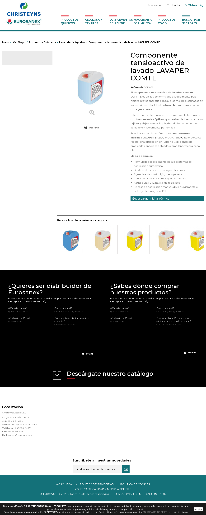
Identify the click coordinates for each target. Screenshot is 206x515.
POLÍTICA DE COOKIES (155, 512)
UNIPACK (13, 217)
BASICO (159, 137)
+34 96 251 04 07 (22, 442)
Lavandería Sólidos (18, 127)
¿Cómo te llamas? (17, 322)
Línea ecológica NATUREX (22, 182)
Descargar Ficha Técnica (150, 198)
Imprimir (94, 127)
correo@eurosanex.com (21, 449)
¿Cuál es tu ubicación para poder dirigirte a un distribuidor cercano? (173, 334)
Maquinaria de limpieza (143, 21)
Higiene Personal (17, 107)
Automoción (15, 82)
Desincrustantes (16, 97)
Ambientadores (16, 77)
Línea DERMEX (16, 177)
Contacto (173, 5)
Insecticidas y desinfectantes (23, 112)
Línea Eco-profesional (19, 187)
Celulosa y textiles (93, 21)
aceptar (198, 509)
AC (181, 137)
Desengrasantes (17, 92)
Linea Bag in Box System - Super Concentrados (24, 154)
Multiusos (13, 192)
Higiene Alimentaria (18, 102)
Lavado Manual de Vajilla (21, 147)
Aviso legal (64, 498)
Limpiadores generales (20, 167)
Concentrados (15, 87)
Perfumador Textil (17, 137)
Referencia (137, 87)
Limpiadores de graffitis (20, 162)
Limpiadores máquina (19, 172)
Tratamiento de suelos (20, 202)
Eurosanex (155, 5)
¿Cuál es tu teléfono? (19, 332)
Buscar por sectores (191, 21)
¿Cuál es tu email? (62, 322)
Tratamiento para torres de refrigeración (22, 209)
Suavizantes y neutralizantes (23, 132)
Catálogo (17, 60)
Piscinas (12, 197)
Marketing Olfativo (18, 72)
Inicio (7, 42)
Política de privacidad (97, 498)
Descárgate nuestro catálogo (110, 389)
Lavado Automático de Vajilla (23, 142)
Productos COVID (167, 21)
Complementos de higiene (120, 21)
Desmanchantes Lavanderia (23, 117)
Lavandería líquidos (18, 122)
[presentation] (50, 357)
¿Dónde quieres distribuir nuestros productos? (71, 334)
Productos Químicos (70, 21)
